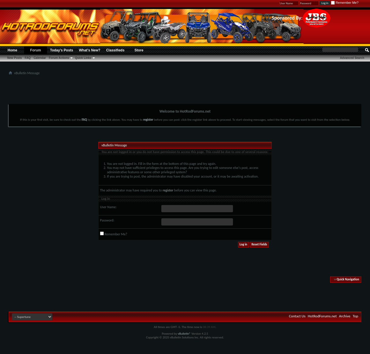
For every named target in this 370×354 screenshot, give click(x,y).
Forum (35, 50)
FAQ (28, 57)
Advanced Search (352, 57)
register (168, 190)
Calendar (40, 57)
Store (138, 50)
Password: (107, 220)
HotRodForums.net (322, 316)
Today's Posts (61, 50)
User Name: (108, 207)
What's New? (89, 50)
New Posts (14, 57)
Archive (344, 316)
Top (355, 316)
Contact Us (297, 316)
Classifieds (115, 50)
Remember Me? (344, 2)
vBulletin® (184, 334)
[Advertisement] (185, 90)
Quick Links (83, 57)
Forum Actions (59, 57)
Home (12, 50)
